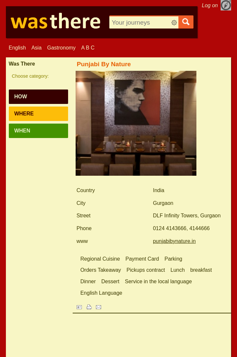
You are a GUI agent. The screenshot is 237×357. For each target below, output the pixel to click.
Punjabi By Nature (104, 64)
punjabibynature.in (174, 241)
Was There (22, 64)
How (20, 96)
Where (24, 113)
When (22, 130)
